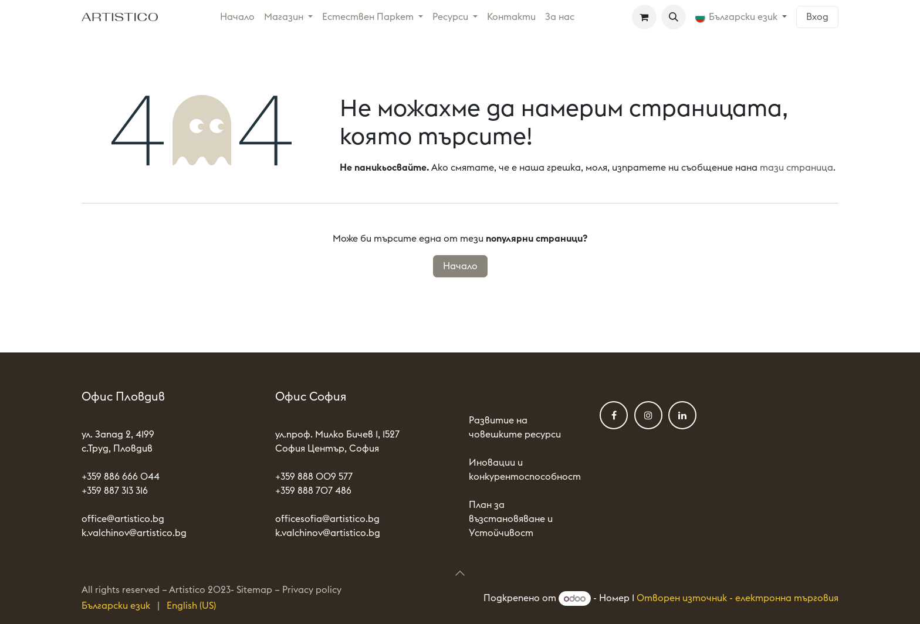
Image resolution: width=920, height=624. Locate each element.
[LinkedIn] (682, 415)
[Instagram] (648, 415)
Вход (817, 17)
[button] (673, 17)
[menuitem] (237, 17)
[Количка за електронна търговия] (644, 17)
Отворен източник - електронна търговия (737, 598)
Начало (460, 266)
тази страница (796, 167)
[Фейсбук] (614, 415)
